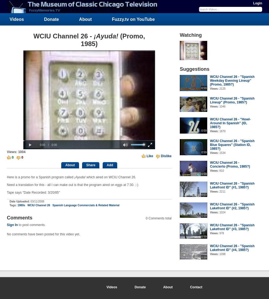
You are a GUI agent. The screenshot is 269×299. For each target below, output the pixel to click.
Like (150, 156)
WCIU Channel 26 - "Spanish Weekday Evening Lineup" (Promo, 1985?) (232, 80)
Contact (196, 287)
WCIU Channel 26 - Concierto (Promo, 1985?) (230, 164)
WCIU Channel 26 (38, 205)
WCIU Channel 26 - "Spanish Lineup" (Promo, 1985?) (232, 100)
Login (257, 3)
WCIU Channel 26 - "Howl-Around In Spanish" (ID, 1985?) (230, 123)
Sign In (12, 225)
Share (90, 165)
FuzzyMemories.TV (84, 6)
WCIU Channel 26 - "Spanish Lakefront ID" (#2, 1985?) (232, 206)
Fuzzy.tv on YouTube (133, 19)
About (85, 19)
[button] (30, 145)
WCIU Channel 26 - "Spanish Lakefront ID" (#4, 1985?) (232, 248)
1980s (21, 205)
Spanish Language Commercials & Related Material (85, 205)
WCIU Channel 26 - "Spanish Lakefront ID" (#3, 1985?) (232, 227)
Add (110, 165)
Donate (51, 19)
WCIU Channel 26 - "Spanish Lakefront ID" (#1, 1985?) (232, 185)
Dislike (166, 156)
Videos (17, 19)
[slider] (89, 140)
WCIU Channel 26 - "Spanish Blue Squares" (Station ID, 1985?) (232, 145)
